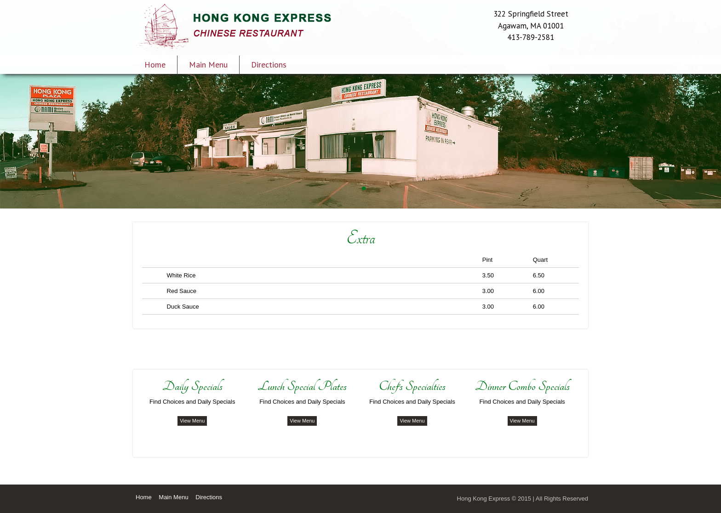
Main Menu (208, 64)
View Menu (192, 420)
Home (155, 64)
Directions (268, 64)
